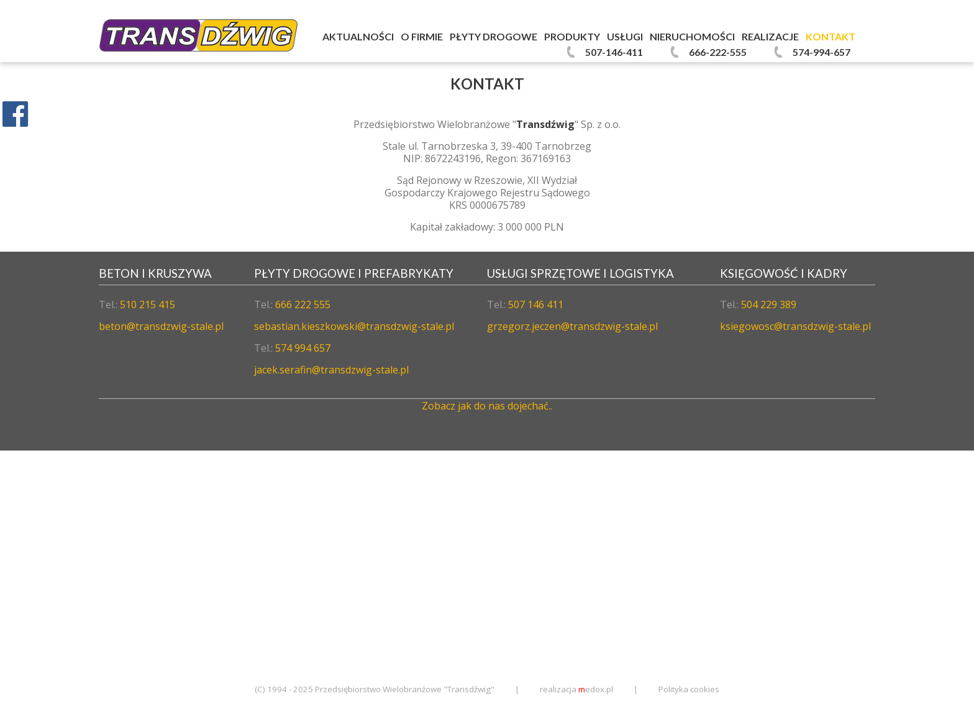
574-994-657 (821, 52)
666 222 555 (302, 304)
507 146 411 (535, 304)
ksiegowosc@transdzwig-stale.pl (795, 326)
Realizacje (770, 36)
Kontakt (830, 36)
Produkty (572, 36)
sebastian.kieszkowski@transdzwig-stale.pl (354, 326)
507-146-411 (614, 52)
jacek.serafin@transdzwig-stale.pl (331, 370)
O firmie (422, 36)
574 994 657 (302, 348)
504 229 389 (768, 304)
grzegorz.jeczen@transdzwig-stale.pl (572, 326)
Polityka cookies (688, 689)
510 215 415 (147, 304)
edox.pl (595, 689)
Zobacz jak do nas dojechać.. (487, 406)
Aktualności (358, 36)
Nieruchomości (692, 36)
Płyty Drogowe (493, 36)
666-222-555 (718, 52)
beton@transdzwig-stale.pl (161, 326)
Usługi (625, 36)
